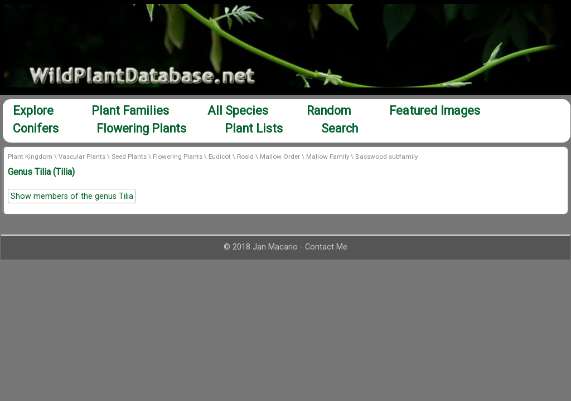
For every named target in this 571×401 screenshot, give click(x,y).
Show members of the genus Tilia (72, 196)
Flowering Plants (141, 128)
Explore (33, 111)
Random (329, 111)
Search (339, 128)
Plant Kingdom (30, 156)
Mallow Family (327, 156)
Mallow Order (280, 156)
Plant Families (130, 111)
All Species (237, 111)
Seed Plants (129, 156)
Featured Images (434, 111)
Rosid (245, 156)
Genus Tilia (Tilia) (41, 172)
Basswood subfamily (386, 156)
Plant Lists (254, 128)
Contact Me (326, 247)
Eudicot (220, 156)
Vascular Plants (82, 156)
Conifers (36, 128)
